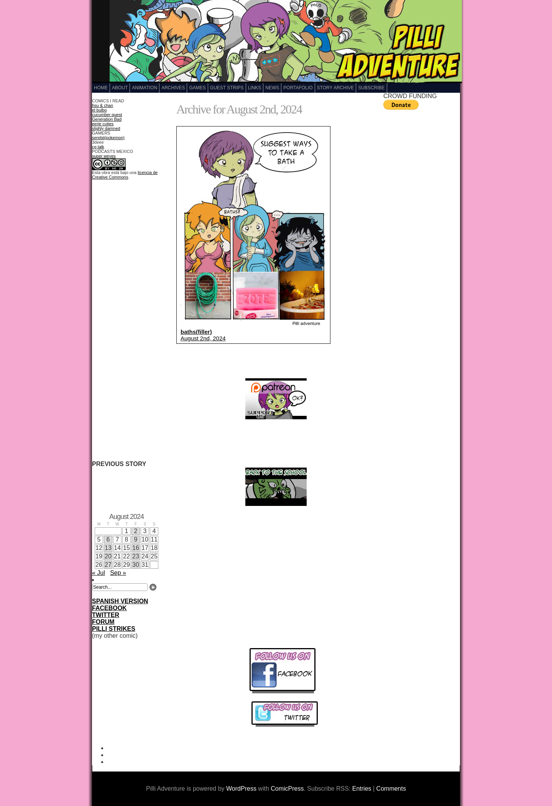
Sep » (118, 573)
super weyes (104, 156)
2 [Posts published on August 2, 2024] (136, 531)
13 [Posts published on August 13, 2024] (108, 548)
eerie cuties (102, 123)
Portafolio (297, 87)
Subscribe (371, 87)
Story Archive (335, 87)
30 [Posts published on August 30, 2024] (135, 564)
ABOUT (120, 87)
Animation (144, 87)
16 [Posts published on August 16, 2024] (135, 548)
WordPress (241, 788)
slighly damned (106, 128)
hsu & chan (102, 105)
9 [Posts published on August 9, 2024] (136, 539)
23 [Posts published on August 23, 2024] (135, 556)
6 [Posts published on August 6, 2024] (108, 539)
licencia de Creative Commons (125, 174)
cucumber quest (107, 114)
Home (101, 87)
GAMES (197, 87)
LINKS (254, 87)
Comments (391, 788)
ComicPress (287, 788)
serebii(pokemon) (108, 137)
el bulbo (99, 110)
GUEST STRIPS (227, 87)
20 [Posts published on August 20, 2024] (108, 556)
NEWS (272, 87)
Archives (173, 87)
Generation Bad (107, 119)
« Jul (98, 573)
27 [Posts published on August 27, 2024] (108, 564)
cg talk (98, 146)
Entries (361, 788)
